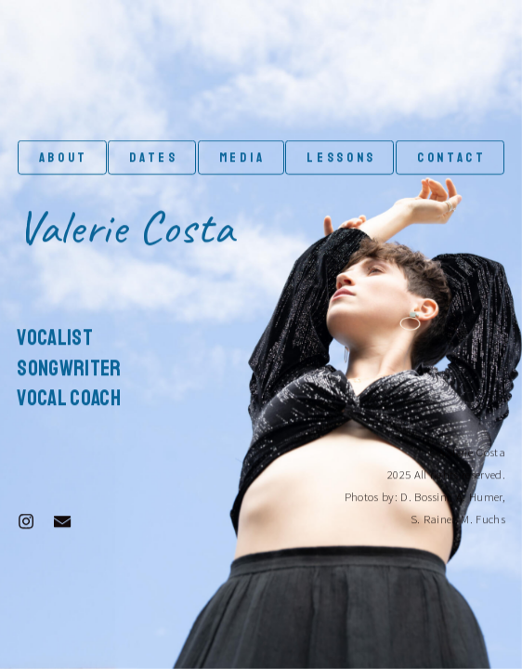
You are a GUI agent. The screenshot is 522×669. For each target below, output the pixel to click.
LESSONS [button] (341, 158)
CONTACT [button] (452, 158)
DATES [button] (153, 158)
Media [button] (242, 158)
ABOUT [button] (63, 158)
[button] (26, 521)
